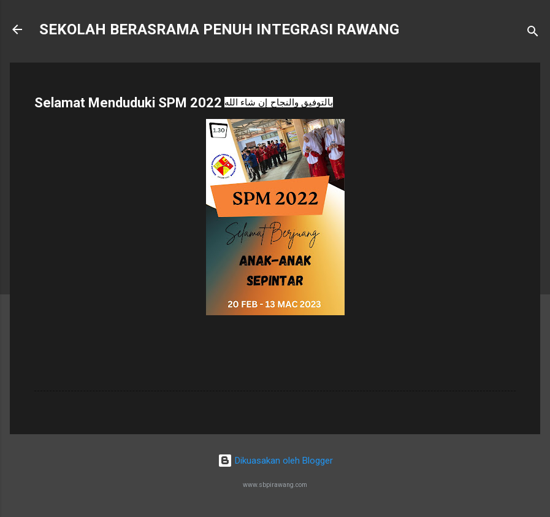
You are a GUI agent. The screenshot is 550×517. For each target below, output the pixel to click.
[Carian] (532, 33)
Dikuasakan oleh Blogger (275, 460)
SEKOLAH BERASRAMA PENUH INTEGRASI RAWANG (219, 29)
